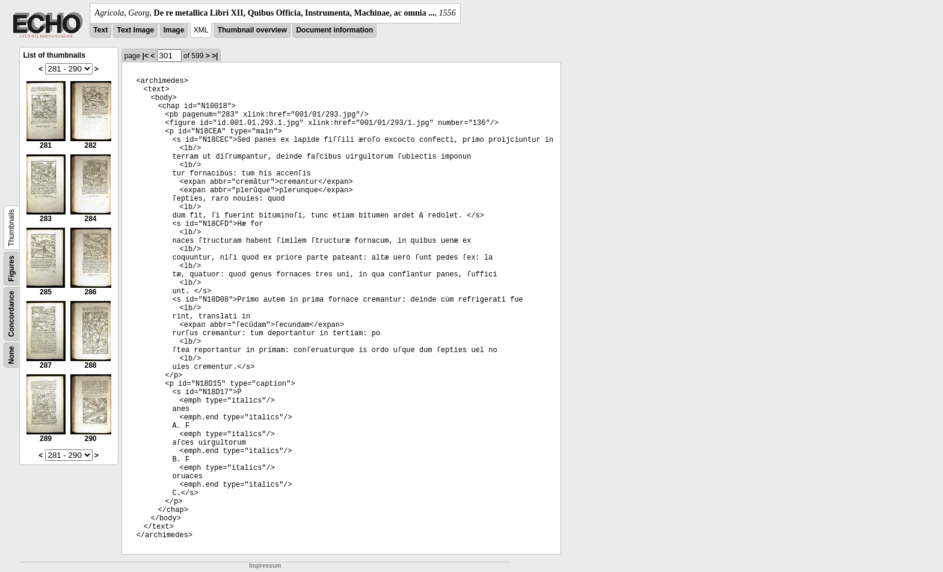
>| (215, 56)
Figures (11, 268)
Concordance (11, 314)
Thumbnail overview (252, 30)
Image (174, 30)
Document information (334, 30)
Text (100, 30)
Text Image (135, 30)
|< (146, 56)
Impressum (265, 565)
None (11, 355)
